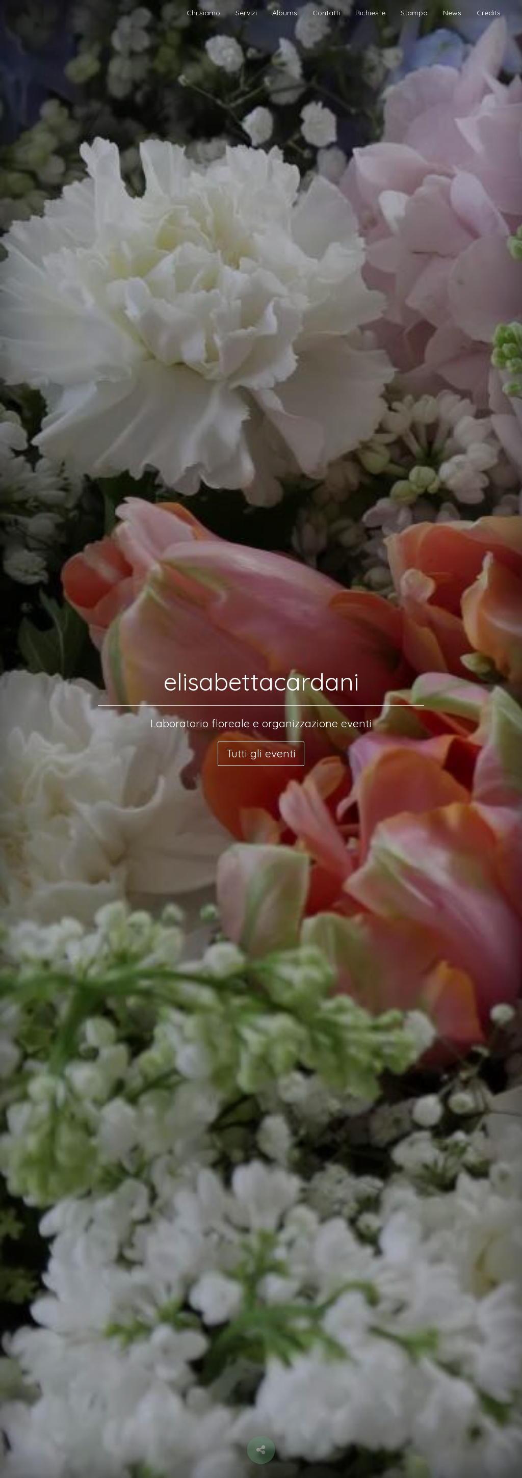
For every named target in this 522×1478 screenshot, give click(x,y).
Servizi (246, 12)
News (452, 12)
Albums (284, 12)
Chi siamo (203, 12)
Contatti (326, 12)
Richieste (370, 12)
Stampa (414, 12)
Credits (489, 12)
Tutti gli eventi (261, 753)
